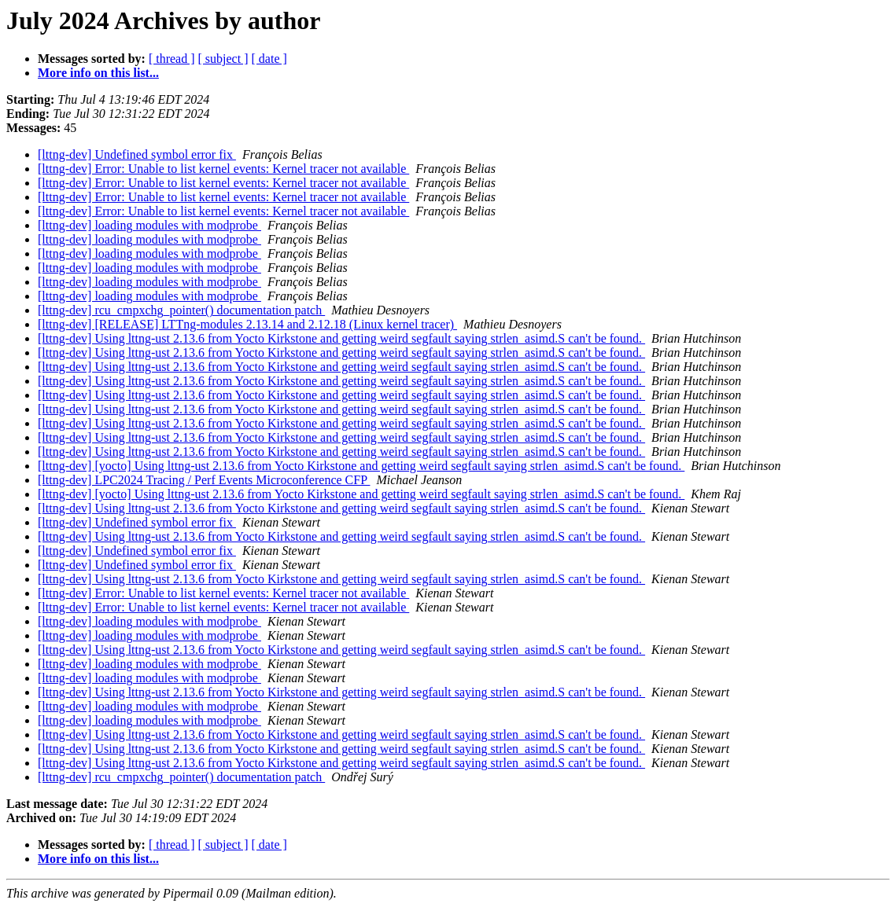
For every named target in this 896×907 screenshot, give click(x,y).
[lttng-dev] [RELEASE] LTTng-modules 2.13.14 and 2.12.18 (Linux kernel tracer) (247, 324)
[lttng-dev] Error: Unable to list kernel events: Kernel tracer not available (223, 168)
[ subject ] (223, 58)
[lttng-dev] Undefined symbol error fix (137, 154)
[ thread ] (172, 58)
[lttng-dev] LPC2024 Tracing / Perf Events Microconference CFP (204, 480)
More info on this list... (98, 72)
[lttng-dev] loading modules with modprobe (149, 225)
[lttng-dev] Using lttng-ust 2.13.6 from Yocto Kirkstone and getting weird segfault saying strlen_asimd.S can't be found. (341, 338)
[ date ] (269, 58)
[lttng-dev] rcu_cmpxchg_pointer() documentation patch (181, 310)
